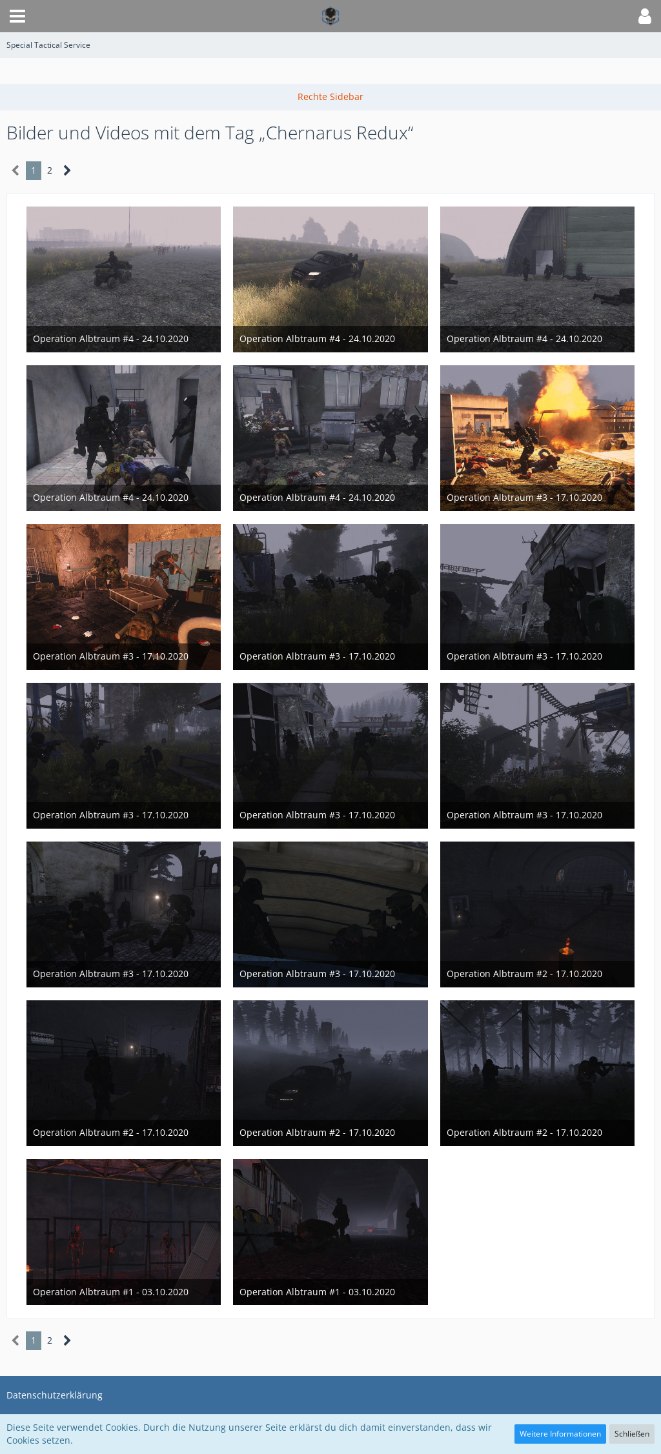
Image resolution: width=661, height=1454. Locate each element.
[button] (17, 16)
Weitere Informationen (560, 1433)
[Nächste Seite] (67, 170)
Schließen (632, 1433)
